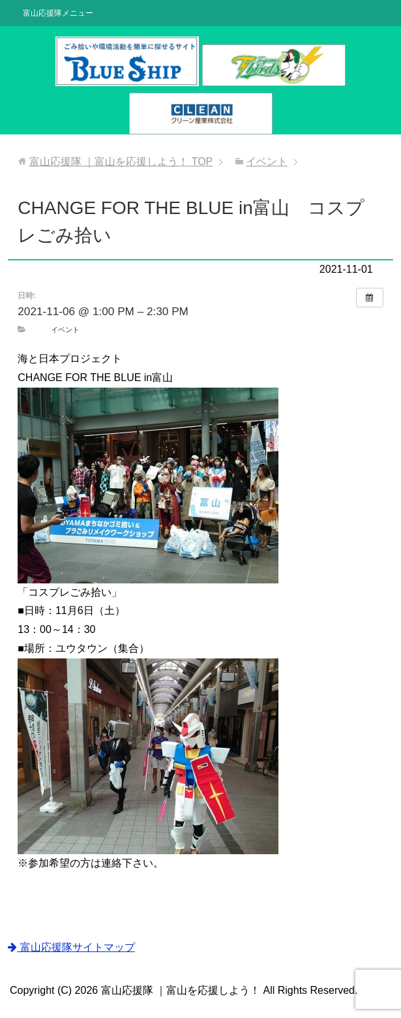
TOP (121, 161)
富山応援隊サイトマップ (71, 947)
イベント (65, 329)
